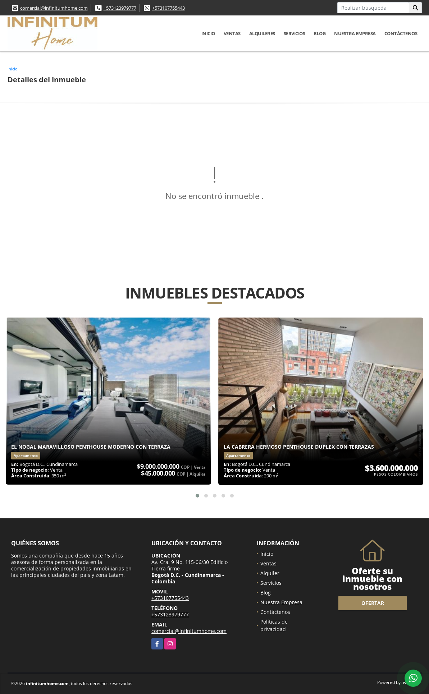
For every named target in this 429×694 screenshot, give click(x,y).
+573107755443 (168, 8)
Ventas (232, 33)
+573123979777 (120, 8)
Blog (319, 33)
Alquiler (269, 573)
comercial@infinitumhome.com (54, 8)
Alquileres (262, 33)
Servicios (294, 33)
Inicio (208, 33)
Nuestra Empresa (355, 33)
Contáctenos (400, 33)
